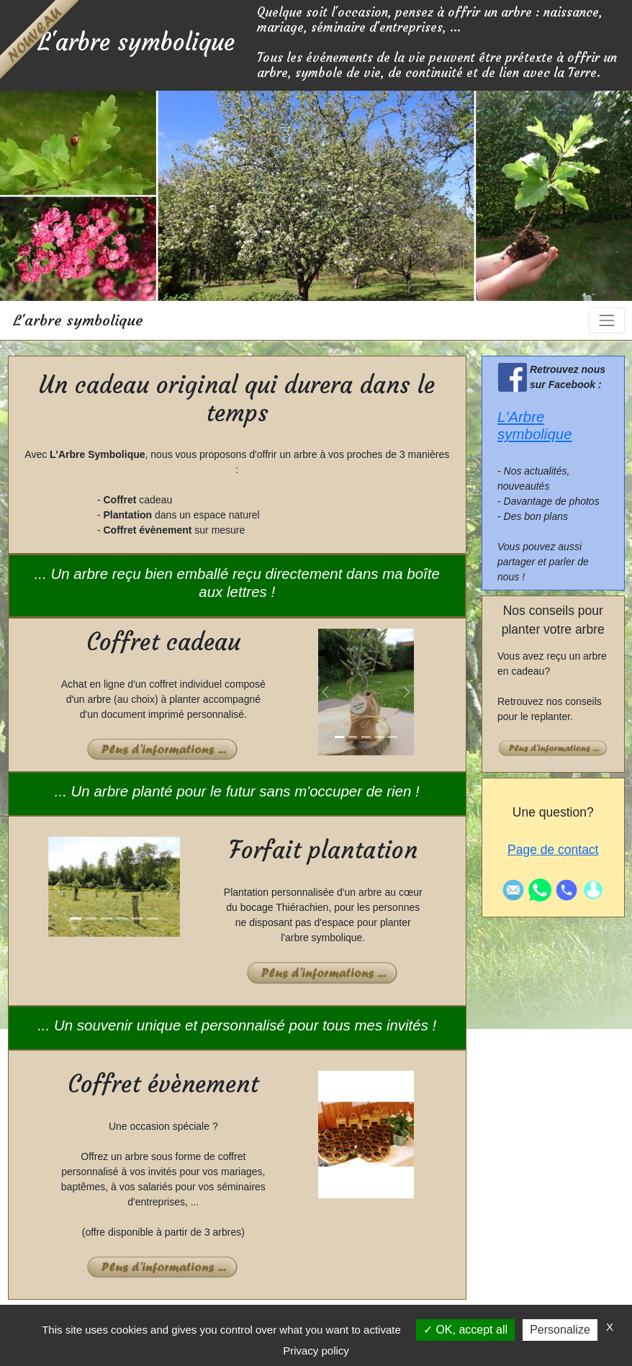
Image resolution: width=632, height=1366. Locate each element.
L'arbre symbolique (78, 320)
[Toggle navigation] (606, 320)
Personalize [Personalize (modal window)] (560, 1330)
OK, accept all (465, 1330)
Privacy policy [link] (316, 1350)
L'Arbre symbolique (534, 425)
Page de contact (552, 849)
